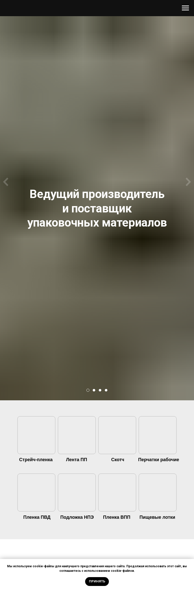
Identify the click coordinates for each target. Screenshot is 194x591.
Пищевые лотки (157, 517)
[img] (36, 436)
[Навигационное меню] (185, 8)
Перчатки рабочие (158, 459)
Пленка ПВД (37, 517)
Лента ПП (76, 459)
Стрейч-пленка (36, 459)
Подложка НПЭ (77, 517)
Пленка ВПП (116, 517)
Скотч (117, 459)
